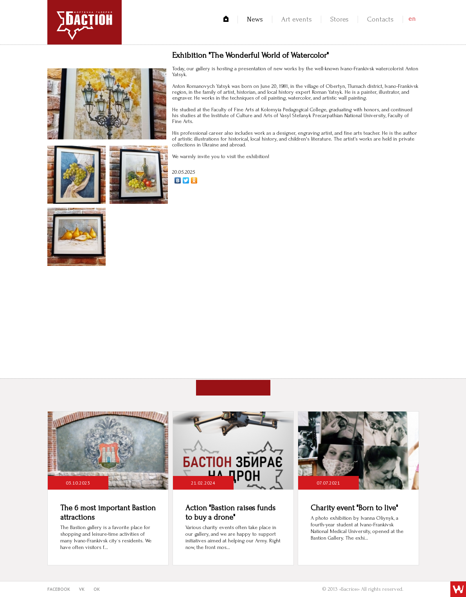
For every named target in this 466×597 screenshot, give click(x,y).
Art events (296, 19)
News (255, 19)
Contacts (380, 19)
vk (82, 589)
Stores (339, 19)
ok (97, 589)
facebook (58, 589)
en (412, 18)
